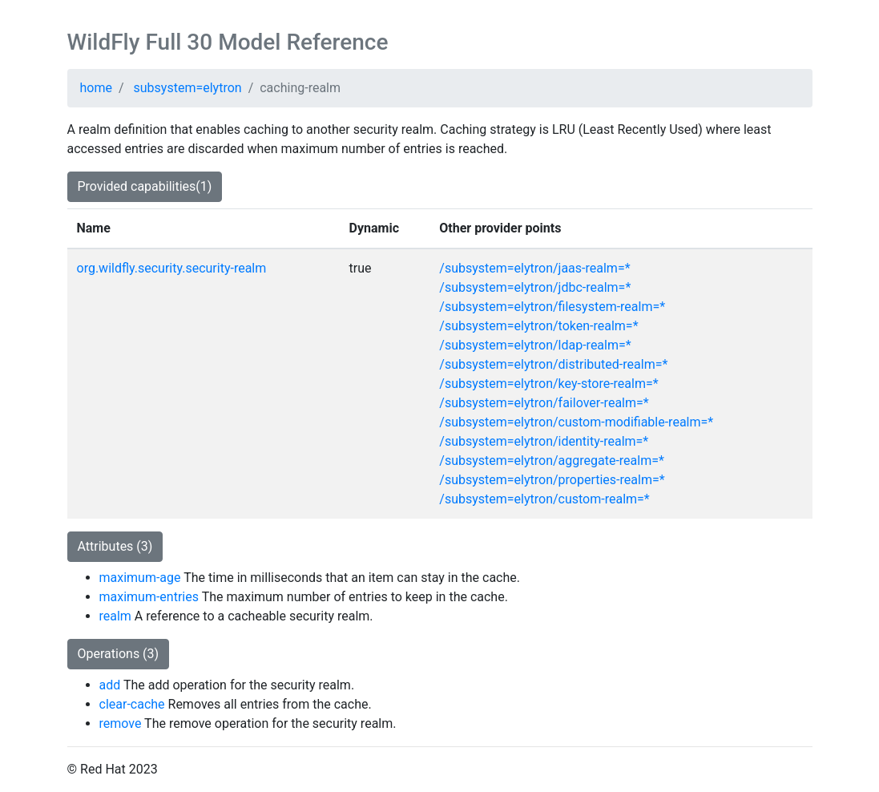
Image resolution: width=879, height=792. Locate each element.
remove (120, 723)
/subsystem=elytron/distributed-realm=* (553, 364)
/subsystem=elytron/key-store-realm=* (548, 383)
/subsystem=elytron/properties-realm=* (551, 479)
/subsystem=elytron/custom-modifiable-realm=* (576, 422)
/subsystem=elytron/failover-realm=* (543, 402)
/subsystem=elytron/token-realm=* (538, 325)
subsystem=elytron (188, 87)
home (96, 87)
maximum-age (140, 577)
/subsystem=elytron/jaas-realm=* (534, 268)
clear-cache (132, 704)
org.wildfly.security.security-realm (172, 268)
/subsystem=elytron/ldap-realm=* (535, 345)
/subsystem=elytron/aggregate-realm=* (551, 460)
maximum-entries (149, 596)
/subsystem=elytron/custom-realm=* (544, 499)
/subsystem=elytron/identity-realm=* (543, 441)
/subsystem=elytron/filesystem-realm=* (552, 306)
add (110, 685)
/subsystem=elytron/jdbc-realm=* (535, 287)
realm (115, 616)
